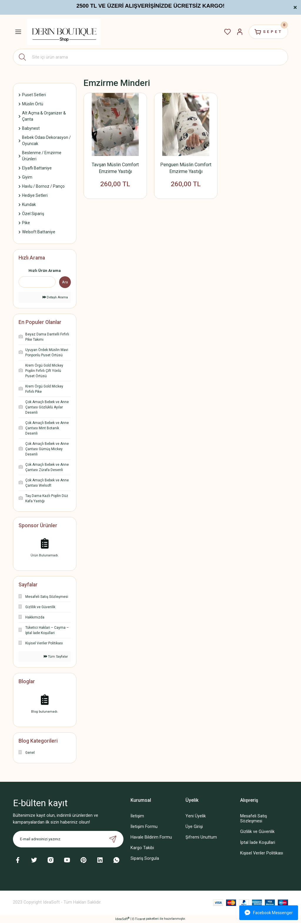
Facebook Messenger (269, 912)
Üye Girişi (194, 826)
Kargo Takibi (142, 847)
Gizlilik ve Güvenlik (257, 831)
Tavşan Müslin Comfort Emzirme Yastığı (115, 168)
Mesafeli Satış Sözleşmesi (253, 819)
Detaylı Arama (55, 297)
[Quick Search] (37, 281)
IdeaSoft (122, 919)
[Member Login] (239, 32)
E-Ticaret (138, 919)
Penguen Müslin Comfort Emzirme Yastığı (185, 168)
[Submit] (112, 839)
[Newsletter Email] (68, 839)
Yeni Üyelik (195, 816)
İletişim (137, 816)
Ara (65, 282)
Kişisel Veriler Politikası (261, 853)
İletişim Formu (144, 826)
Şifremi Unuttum (201, 837)
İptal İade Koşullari (257, 842)
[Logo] (64, 32)
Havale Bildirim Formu (151, 837)
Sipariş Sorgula (145, 858)
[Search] (150, 57)
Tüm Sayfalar (56, 656)
